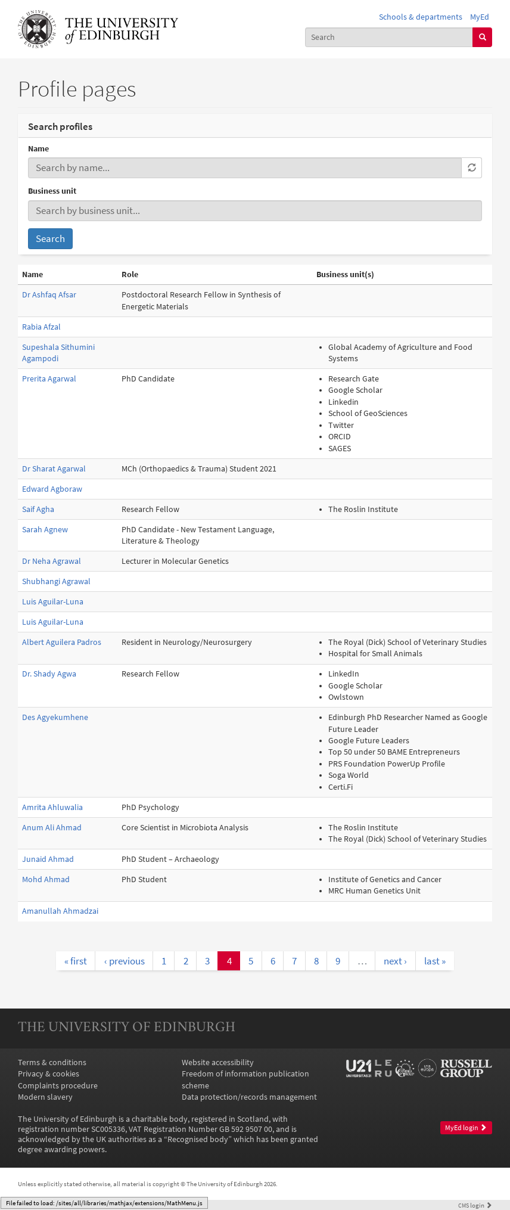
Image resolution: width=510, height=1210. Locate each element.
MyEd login (466, 1128)
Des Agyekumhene (55, 717)
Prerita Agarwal (49, 379)
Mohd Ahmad (46, 879)
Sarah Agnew (45, 530)
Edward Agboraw (52, 489)
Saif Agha (38, 509)
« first (75, 960)
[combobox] (389, 37)
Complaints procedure (58, 1086)
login (475, 1205)
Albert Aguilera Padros (61, 642)
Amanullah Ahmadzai (60, 911)
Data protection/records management (249, 1097)
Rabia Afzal (41, 327)
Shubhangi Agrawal (56, 581)
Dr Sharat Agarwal (54, 469)
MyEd (479, 17)
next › (395, 960)
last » (435, 960)
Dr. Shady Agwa (49, 674)
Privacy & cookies (48, 1074)
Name (38, 149)
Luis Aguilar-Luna (52, 602)
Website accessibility (218, 1062)
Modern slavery (45, 1097)
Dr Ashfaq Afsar (49, 295)
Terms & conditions (52, 1062)
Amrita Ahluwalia (52, 807)
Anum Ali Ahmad (52, 828)
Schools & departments (420, 17)
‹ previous (124, 960)
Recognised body (197, 1139)
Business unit (52, 191)
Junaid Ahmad (48, 859)
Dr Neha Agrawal (51, 561)
